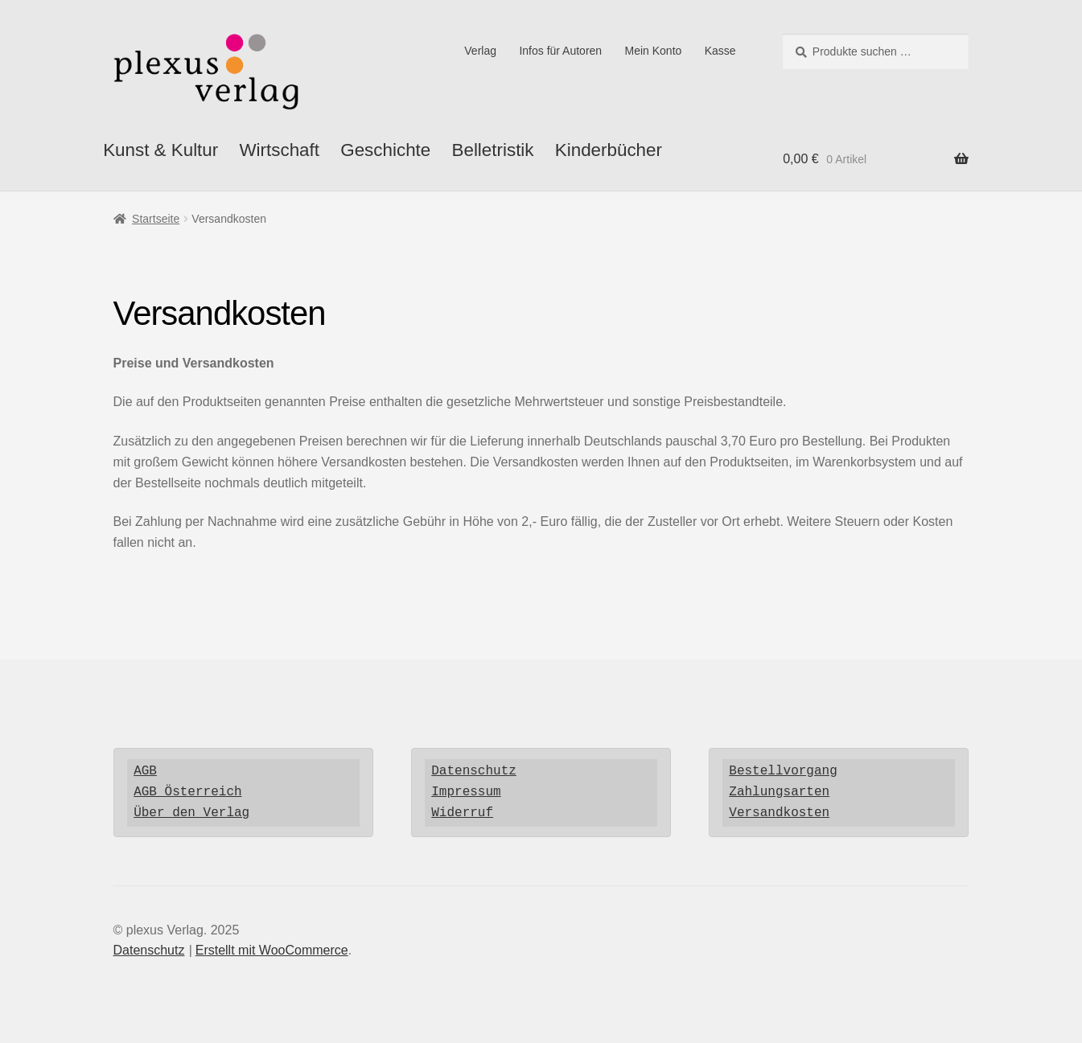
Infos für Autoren (560, 50)
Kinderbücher (608, 150)
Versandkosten (779, 813)
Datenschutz (473, 771)
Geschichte (385, 150)
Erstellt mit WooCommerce (271, 950)
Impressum (465, 792)
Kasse (720, 50)
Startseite (155, 218)
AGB (145, 771)
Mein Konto (653, 50)
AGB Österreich (187, 792)
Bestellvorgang (783, 771)
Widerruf (462, 813)
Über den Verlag (191, 813)
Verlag (480, 50)
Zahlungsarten (779, 792)
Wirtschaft (279, 150)
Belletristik (493, 150)
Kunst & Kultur (160, 150)
